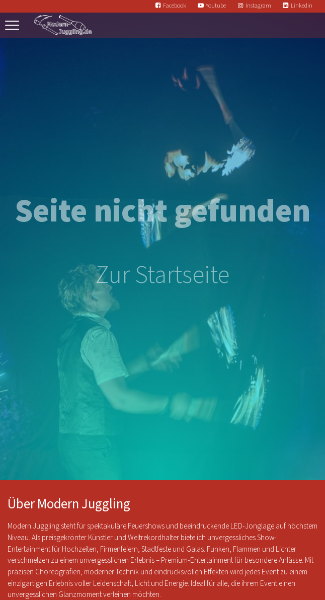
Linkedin (301, 6)
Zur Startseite (162, 275)
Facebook (174, 6)
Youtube (216, 6)
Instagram (258, 6)
